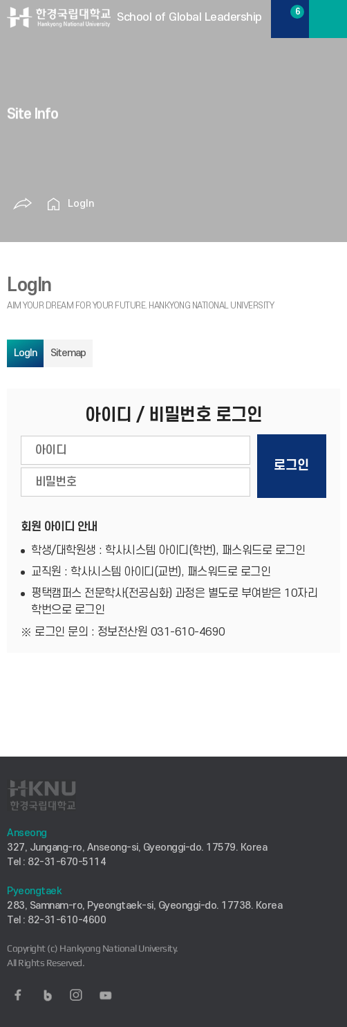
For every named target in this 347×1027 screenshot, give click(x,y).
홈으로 (54, 204)
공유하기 (23, 204)
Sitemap (68, 353)
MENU (328, 19)
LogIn (81, 204)
